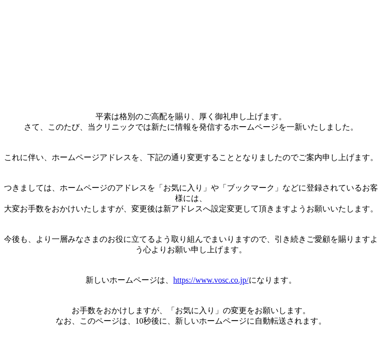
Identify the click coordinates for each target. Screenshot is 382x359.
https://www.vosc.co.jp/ (210, 280)
